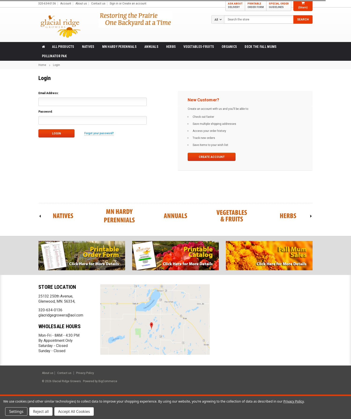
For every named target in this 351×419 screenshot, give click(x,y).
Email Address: (48, 93)
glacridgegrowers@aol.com (60, 315)
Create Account (212, 157)
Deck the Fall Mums (260, 47)
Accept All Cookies (74, 411)
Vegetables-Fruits (198, 47)
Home (42, 65)
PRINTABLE (255, 5)
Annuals (151, 47)
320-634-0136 (50, 310)
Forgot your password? (99, 133)
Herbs (171, 47)
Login (56, 65)
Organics (229, 47)
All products (63, 47)
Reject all (41, 411)
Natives (88, 47)
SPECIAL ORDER (279, 5)
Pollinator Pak (54, 56)
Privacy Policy (85, 373)
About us (81, 3)
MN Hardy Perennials (119, 47)
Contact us (98, 3)
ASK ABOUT (235, 5)
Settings (16, 411)
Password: (45, 111)
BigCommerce (107, 381)
